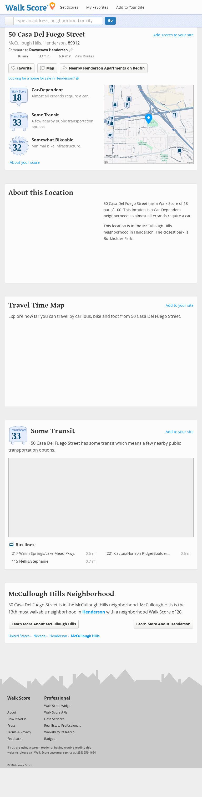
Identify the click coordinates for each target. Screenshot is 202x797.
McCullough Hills (85, 636)
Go (110, 20)
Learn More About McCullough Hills (44, 624)
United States (18, 636)
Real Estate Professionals (62, 725)
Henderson (54, 43)
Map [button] (47, 68)
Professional (57, 698)
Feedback (14, 739)
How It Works (17, 719)
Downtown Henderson (49, 50)
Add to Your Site (130, 7)
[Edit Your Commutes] (71, 49)
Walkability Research (59, 732)
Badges (49, 739)
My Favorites (97, 7)
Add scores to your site (173, 35)
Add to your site (180, 305)
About (11, 712)
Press (11, 725)
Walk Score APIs (56, 712)
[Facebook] (19, 705)
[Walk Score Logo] (30, 6)
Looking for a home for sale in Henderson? (41, 78)
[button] (9, 21)
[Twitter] (10, 705)
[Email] (27, 705)
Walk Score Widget (58, 706)
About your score (25, 162)
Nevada (39, 636)
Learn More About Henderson (163, 624)
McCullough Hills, (25, 43)
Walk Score (18, 698)
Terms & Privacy (19, 732)
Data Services (54, 719)
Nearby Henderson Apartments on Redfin (104, 68)
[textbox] (58, 21)
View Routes (84, 56)
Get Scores (69, 7)
